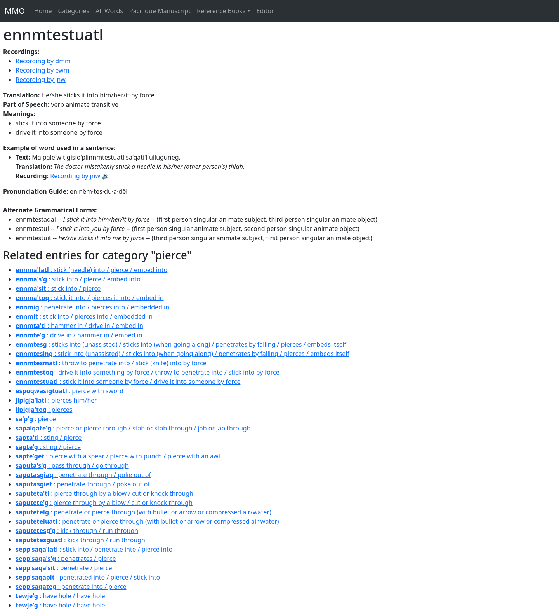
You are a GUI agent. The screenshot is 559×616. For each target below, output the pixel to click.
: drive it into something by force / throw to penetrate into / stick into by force (148, 372)
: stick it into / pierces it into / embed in (90, 297)
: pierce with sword (69, 391)
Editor (265, 11)
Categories (73, 11)
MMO (15, 10)
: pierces (44, 409)
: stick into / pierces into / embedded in (84, 316)
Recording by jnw (41, 79)
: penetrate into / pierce (71, 586)
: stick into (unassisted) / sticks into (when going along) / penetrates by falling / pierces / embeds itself (182, 353)
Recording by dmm (43, 61)
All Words (109, 11)
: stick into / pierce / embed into (78, 279)
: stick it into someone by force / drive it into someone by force (128, 381)
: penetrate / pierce (64, 568)
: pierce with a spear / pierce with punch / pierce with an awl (118, 456)
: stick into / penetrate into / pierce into (94, 549)
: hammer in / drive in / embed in (79, 325)
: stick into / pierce (58, 288)
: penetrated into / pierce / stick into (88, 577)
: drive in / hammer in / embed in (79, 335)
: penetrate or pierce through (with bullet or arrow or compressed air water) (147, 521)
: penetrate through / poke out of (83, 474)
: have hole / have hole (60, 596)
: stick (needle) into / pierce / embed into (91, 269)
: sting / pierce (49, 437)
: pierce (36, 419)
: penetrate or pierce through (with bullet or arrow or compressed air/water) (143, 512)
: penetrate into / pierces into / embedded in (92, 307)
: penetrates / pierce (66, 558)
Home (43, 11)
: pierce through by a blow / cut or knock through (104, 493)
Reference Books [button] (221, 11)
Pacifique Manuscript (160, 11)
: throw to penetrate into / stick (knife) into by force (111, 363)
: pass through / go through (72, 465)
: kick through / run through (77, 530)
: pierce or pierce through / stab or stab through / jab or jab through (133, 428)
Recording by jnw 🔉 (79, 176)
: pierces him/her (56, 400)
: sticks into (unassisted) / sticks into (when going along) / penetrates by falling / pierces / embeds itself (181, 344)
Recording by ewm (42, 70)
